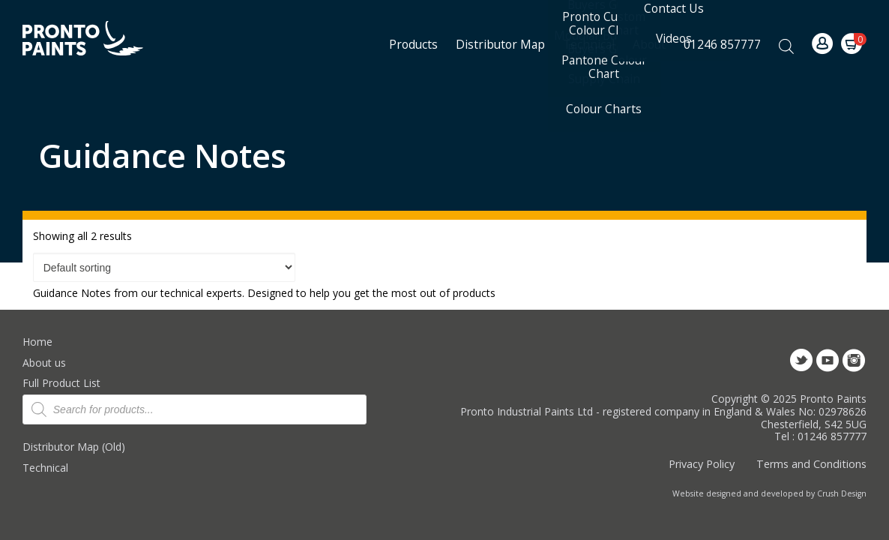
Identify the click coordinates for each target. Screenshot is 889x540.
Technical (45, 467)
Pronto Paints (95, 39)
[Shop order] (164, 268)
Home (37, 341)
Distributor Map (500, 44)
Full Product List (61, 383)
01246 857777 (722, 44)
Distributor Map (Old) (73, 447)
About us (44, 363)
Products (413, 44)
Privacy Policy (702, 464)
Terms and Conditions (811, 464)
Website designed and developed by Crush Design (769, 493)
